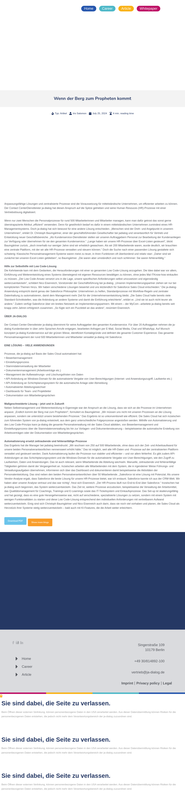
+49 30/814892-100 (149, 661)
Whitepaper (148, 8)
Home (88, 8)
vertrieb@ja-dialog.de (148, 672)
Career (107, 8)
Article (126, 8)
